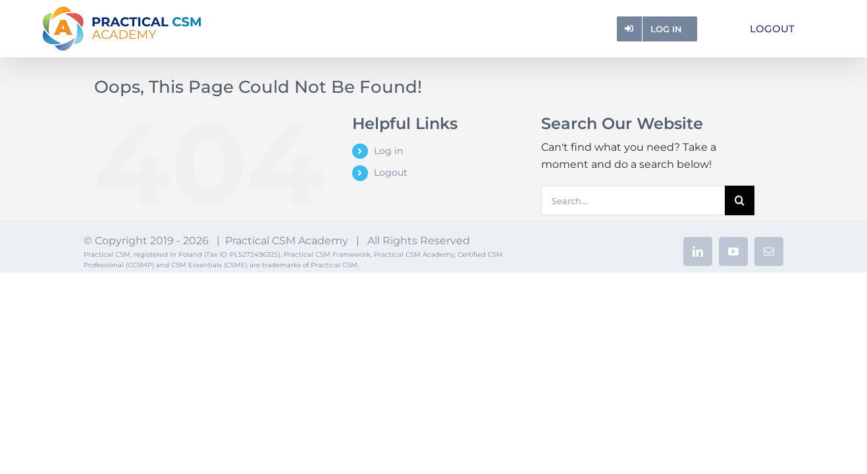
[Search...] (633, 200)
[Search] (739, 200)
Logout (390, 172)
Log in (388, 151)
